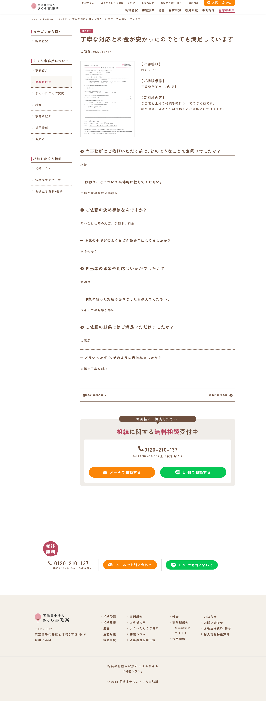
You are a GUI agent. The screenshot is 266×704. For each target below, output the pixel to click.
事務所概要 (181, 630)
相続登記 (131, 10)
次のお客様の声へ (212, 396)
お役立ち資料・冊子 (169, 2)
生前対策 (174, 10)
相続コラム (85, 2)
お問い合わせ (212, 625)
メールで (122, 474)
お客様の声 (226, 10)
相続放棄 (147, 10)
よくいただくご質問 (109, 2)
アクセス (179, 636)
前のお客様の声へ (103, 396)
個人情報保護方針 (216, 636)
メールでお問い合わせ (129, 567)
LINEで (193, 474)
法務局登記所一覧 (48, 180)
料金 (130, 2)
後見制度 (191, 10)
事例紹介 (208, 10)
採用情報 (192, 2)
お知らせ (41, 139)
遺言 (161, 10)
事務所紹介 (145, 2)
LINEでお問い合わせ (191, 567)
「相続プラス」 (133, 673)
